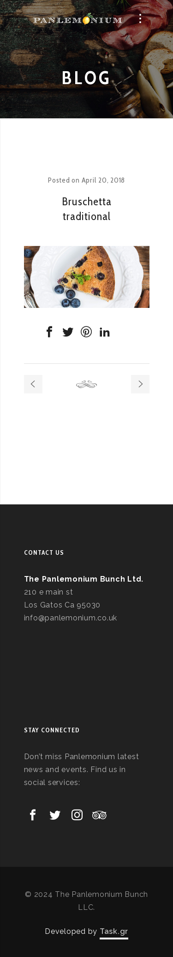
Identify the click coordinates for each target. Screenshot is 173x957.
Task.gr (114, 931)
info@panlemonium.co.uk (71, 617)
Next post (140, 384)
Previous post (33, 384)
